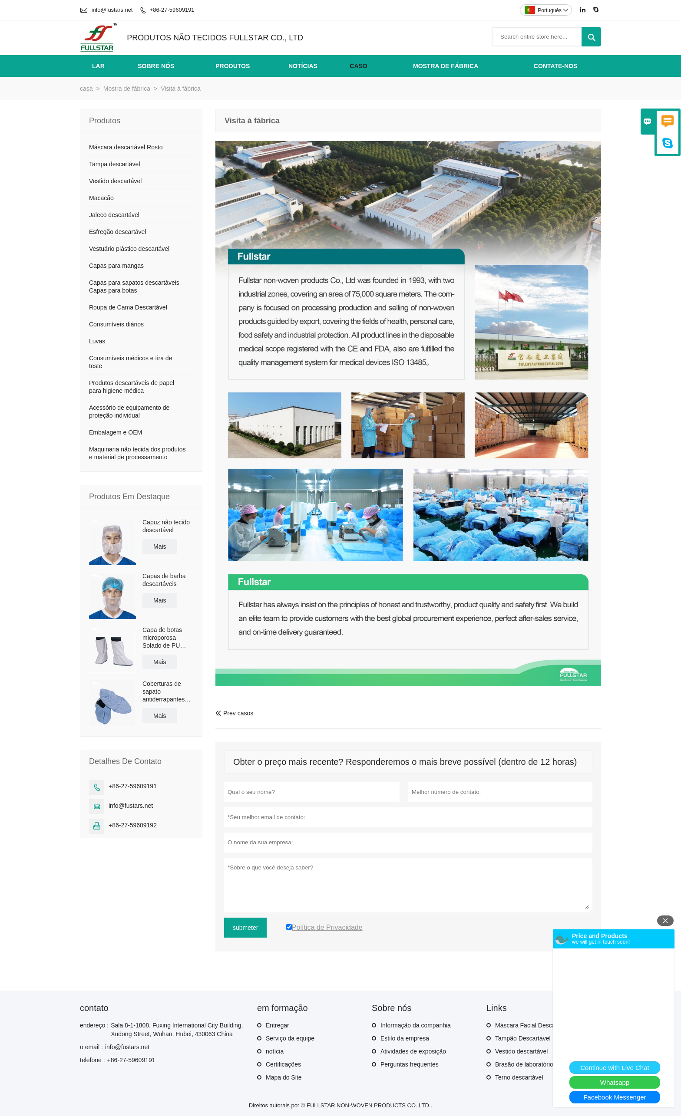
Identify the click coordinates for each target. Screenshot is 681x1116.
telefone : (92, 1060)
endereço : (94, 1025)
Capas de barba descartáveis (164, 580)
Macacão (101, 197)
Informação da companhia (415, 1025)
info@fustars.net (112, 10)
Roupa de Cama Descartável (128, 307)
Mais (159, 546)
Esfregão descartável (117, 231)
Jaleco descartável (114, 214)
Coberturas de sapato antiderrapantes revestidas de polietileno (163, 691)
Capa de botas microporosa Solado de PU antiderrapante (162, 637)
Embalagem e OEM (115, 432)
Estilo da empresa (404, 1038)
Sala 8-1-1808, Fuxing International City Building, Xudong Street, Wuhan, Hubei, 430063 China (177, 1029)
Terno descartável (519, 1077)
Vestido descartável (115, 181)
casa (86, 88)
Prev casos (234, 713)
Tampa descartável (114, 164)
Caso (358, 66)
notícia (275, 1051)
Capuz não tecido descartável (166, 526)
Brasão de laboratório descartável (540, 1064)
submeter (245, 927)
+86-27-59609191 (172, 10)
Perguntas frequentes (409, 1064)
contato (94, 1008)
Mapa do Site (284, 1077)
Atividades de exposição (413, 1051)
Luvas (97, 341)
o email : (91, 1047)
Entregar (277, 1025)
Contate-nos (556, 66)
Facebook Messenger (614, 1097)
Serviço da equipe (290, 1038)
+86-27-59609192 (133, 825)
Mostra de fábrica (445, 66)
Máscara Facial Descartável (532, 1025)
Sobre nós (156, 66)
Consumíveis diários (116, 324)
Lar (98, 66)
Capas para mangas (116, 265)
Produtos (232, 66)
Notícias (302, 66)
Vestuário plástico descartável (129, 248)
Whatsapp (615, 1082)
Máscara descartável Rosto (126, 147)
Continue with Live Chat (614, 1067)
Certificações (283, 1064)
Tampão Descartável (523, 1038)
